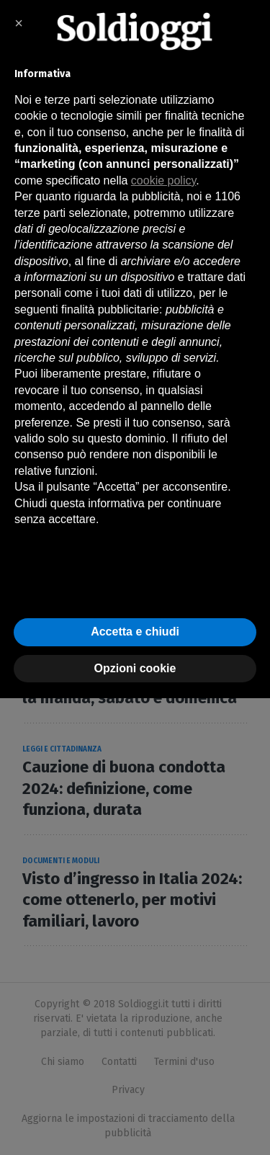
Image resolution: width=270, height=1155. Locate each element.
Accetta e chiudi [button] (135, 631)
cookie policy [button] (163, 180)
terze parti (40, 213)
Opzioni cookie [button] (135, 668)
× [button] (18, 23)
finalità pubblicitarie (110, 309)
